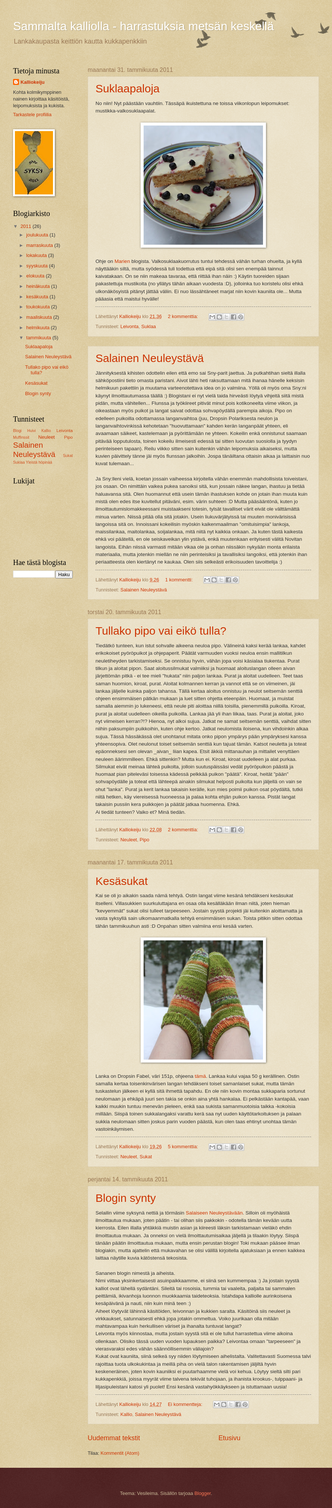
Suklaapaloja (127, 88)
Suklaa (148, 326)
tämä (200, 1076)
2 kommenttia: (183, 316)
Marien (122, 261)
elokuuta (36, 276)
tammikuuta (39, 337)
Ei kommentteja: (186, 1404)
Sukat (146, 1156)
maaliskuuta (39, 317)
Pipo (144, 839)
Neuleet (128, 839)
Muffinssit (21, 437)
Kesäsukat (121, 881)
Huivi (31, 431)
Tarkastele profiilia (32, 114)
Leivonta (129, 326)
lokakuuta (37, 255)
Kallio (126, 1414)
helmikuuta (38, 327)
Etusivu (230, 1438)
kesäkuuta (37, 296)
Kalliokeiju (32, 82)
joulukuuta (37, 235)
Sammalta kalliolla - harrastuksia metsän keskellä (143, 26)
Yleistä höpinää (39, 462)
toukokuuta (38, 306)
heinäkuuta (38, 286)
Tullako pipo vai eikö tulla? (160, 631)
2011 (26, 226)
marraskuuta (40, 245)
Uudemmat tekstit (114, 1438)
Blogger (202, 1493)
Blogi (17, 431)
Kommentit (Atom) (120, 1453)
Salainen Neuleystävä (149, 358)
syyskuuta (37, 266)
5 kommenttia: (183, 1146)
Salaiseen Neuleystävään (214, 1213)
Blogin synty (125, 1198)
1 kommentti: (179, 579)
